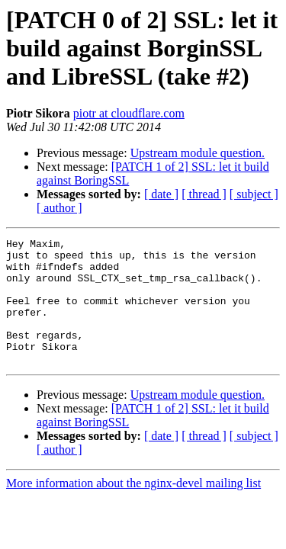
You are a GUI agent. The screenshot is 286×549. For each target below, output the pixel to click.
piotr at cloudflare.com (129, 113)
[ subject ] (254, 194)
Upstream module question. (197, 152)
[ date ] (161, 194)
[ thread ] (204, 194)
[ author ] (59, 207)
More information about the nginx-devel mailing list (133, 508)
